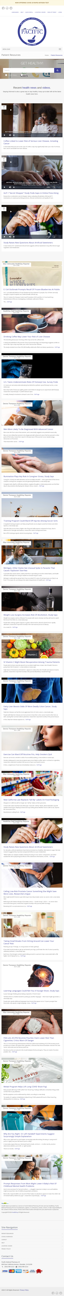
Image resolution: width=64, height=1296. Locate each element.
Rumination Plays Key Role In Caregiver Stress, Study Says (29, 476)
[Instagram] (56, 1293)
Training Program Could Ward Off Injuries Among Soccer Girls (31, 521)
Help (22, 12)
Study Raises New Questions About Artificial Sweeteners (28, 242)
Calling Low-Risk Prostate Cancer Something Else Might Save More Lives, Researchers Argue (30, 892)
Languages (15, 12)
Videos (24, 75)
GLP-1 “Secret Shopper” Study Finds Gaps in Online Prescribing (31, 193)
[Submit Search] (57, 70)
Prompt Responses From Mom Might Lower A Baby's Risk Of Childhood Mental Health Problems (30, 1184)
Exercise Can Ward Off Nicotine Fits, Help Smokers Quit (28, 754)
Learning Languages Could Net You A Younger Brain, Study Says (31, 991)
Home (47, 55)
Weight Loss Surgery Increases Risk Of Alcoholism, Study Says (30, 615)
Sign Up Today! (51, 12)
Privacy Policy (6, 1249)
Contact (4, 1239)
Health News (11, 75)
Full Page (9, 302)
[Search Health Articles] (28, 70)
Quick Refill (29, 12)
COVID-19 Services (7, 1236)
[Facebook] (53, 1293)
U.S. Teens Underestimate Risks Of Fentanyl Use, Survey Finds (31, 382)
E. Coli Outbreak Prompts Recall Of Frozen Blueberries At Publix (32, 289)
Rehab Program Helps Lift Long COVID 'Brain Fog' (25, 1086)
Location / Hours (40, 12)
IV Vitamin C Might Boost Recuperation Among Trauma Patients (32, 662)
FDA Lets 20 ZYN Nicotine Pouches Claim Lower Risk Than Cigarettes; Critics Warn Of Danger (29, 1039)
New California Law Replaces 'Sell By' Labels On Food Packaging (31, 800)
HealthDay (15, 1212)
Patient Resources (7, 1233)
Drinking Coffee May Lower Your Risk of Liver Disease (27, 336)
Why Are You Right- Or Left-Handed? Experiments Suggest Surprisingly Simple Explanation (29, 1135)
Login (60, 12)
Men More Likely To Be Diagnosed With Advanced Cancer (28, 429)
